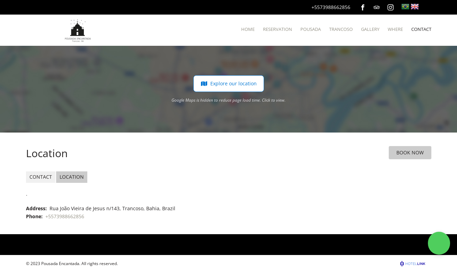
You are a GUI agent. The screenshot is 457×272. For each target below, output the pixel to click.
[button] (439, 243)
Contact (40, 176)
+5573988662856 (330, 7)
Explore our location (229, 83)
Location (72, 176)
